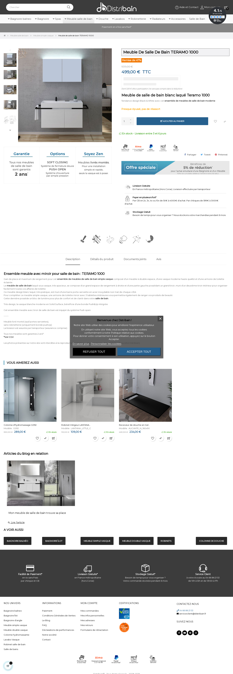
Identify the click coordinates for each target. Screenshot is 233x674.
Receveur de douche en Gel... (134, 425)
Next (10, 130)
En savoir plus (81, 343)
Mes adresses (88, 620)
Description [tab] (72, 259)
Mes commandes (90, 610)
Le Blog (46, 620)
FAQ (44, 625)
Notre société (49, 634)
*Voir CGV (9, 337)
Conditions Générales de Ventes (58, 615)
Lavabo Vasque (12, 639)
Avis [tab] (158, 259)
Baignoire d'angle (13, 620)
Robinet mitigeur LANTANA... (76, 425)
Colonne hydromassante (16, 634)
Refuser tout (94, 351)
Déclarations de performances (58, 630)
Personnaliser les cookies (106, 343)
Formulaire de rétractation (94, 630)
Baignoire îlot (11, 615)
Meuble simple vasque (15, 625)
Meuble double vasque (16, 630)
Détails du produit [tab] (102, 259)
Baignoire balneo (13, 610)
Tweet (207, 154)
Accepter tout (139, 351)
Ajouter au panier (172, 121)
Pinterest (223, 154)
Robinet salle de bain (14, 644)
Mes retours (87, 625)
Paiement (47, 610)
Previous (10, 50)
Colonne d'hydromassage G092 (20, 425)
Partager (191, 154)
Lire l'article (16, 522)
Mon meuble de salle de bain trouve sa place (37, 512)
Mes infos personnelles (92, 615)
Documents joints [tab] (135, 259)
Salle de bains (11, 649)
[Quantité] (127, 121)
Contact (46, 639)
